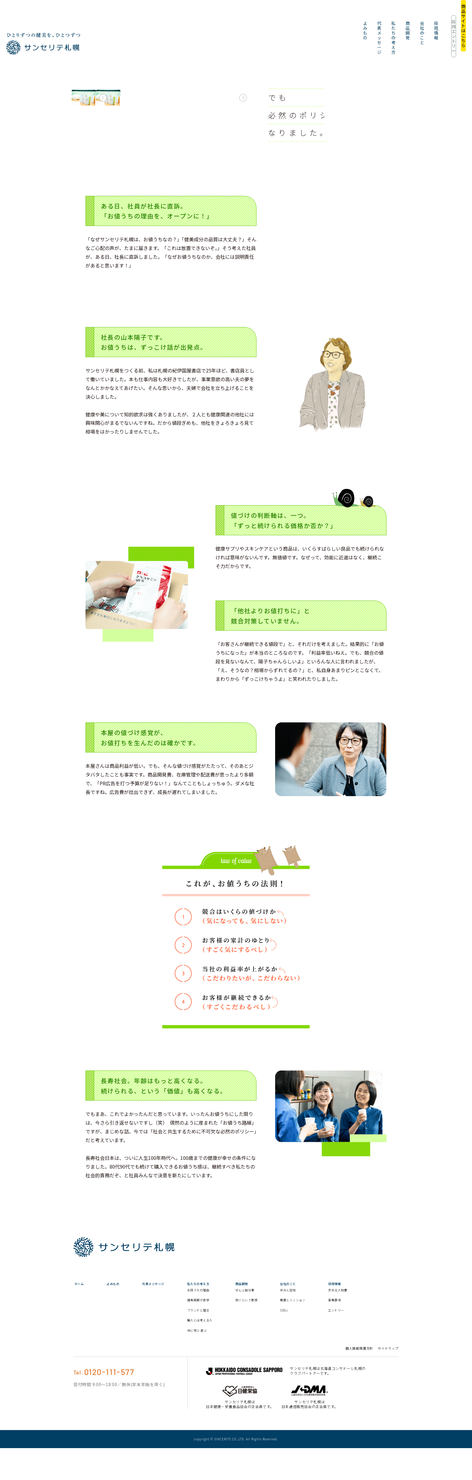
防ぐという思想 (277, 1323)
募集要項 (381, 1326)
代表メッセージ (227, 15)
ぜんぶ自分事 (277, 1310)
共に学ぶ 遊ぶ (221, 1361)
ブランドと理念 (222, 1336)
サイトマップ (388, 1380)
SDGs (321, 1336)
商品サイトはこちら (446, 15)
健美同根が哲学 (222, 1326)
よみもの (193, 15)
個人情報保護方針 (359, 1380)
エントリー (383, 1336)
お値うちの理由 (222, 1316)
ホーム (78, 1298)
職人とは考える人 (222, 1348)
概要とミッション (330, 1323)
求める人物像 (383, 1313)
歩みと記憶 (326, 1310)
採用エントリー (402, 15)
